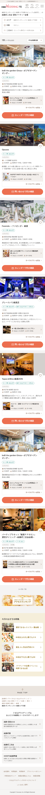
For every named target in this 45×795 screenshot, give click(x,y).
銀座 (17, 703)
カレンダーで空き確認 (22, 115)
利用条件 (22, 771)
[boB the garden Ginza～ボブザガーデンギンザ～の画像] (22, 56)
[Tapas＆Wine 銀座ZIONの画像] (22, 364)
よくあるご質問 (22, 785)
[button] (22, 724)
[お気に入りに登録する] (40, 67)
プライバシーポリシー (34, 771)
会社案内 (6, 771)
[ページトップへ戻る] (22, 691)
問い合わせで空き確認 (22, 191)
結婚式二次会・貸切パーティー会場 (13, 701)
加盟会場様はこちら (24, 776)
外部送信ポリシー (10, 776)
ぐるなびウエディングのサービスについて (22, 780)
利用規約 (14, 771)
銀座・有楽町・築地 (7, 703)
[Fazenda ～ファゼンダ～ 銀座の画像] (22, 211)
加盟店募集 (36, 776)
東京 (28, 701)
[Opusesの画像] (22, 135)
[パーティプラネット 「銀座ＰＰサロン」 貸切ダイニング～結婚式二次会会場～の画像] (22, 520)
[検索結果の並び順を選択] (35, 40)
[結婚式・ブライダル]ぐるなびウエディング (15, 698)
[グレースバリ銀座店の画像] (22, 288)
